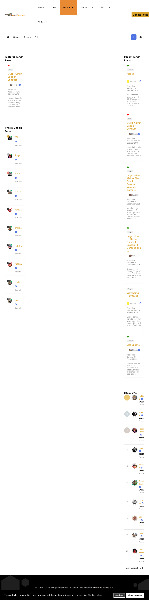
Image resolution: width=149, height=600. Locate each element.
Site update (133, 344)
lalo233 (135, 195)
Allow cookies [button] (135, 595)
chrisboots (18, 227)
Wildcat (18, 137)
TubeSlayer (18, 245)
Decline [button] (119, 595)
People (129, 171)
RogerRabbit (18, 155)
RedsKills (18, 209)
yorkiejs (18, 282)
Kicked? (131, 73)
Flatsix (15, 85)
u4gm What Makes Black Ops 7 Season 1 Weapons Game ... (134, 182)
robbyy (18, 263)
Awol (17, 173)
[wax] (18, 300)
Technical (130, 70)
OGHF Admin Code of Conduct (15, 76)
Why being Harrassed (133, 294)
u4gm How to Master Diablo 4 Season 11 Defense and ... (134, 243)
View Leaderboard (134, 568)
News (10, 70)
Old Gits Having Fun (103, 587)
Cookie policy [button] (95, 595)
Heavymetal (141, 553)
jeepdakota (134, 81)
